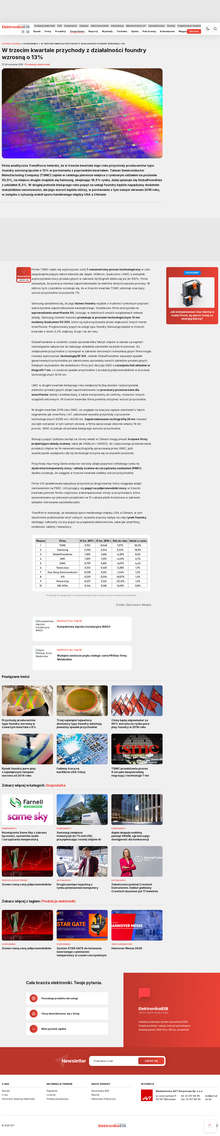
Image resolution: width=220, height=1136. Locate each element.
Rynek (37, 31)
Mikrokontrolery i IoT (136, 26)
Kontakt (6, 1090)
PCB (60, 26)
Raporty (93, 31)
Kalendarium (167, 31)
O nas (5, 1094)
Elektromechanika (99, 26)
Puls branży (149, 31)
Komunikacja (117, 26)
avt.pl (208, 1099)
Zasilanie (84, 26)
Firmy (48, 31)
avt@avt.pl (211, 1095)
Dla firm (194, 31)
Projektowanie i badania (189, 26)
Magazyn (184, 31)
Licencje (51, 1094)
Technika (122, 31)
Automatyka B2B (100, 1090)
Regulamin (52, 1090)
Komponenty (70, 26)
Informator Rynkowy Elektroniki (18, 1098)
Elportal (95, 1094)
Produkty (60, 31)
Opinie (135, 31)
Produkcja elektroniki (45, 26)
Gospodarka (77, 31)
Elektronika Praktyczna (103, 1098)
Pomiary (171, 26)
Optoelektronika (156, 26)
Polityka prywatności (58, 1098)
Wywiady (107, 31)
